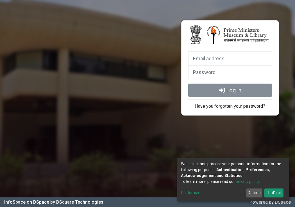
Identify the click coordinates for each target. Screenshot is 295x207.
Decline (254, 192)
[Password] (230, 72)
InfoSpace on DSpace (27, 202)
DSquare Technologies (79, 202)
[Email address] (230, 58)
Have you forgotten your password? (230, 106)
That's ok (274, 192)
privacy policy (247, 181)
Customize (190, 192)
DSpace (283, 202)
